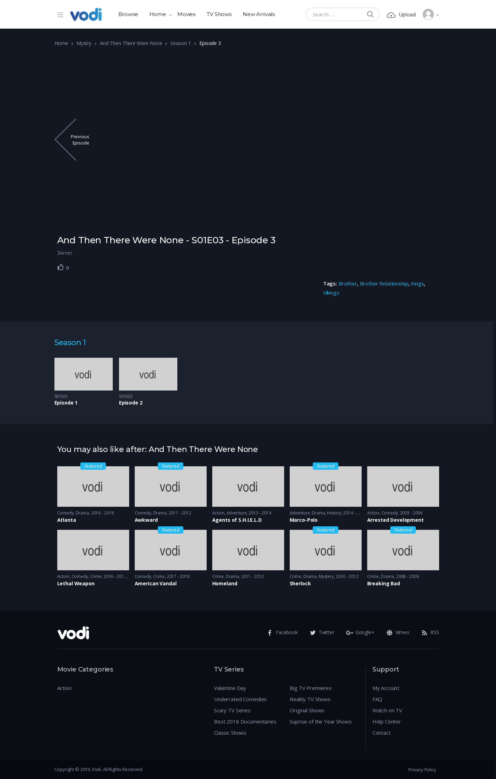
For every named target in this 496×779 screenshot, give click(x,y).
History (334, 513)
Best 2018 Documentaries (245, 721)
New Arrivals (259, 14)
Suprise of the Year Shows (320, 721)
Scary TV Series (232, 710)
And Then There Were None (131, 43)
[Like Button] (60, 267)
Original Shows (307, 710)
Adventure (237, 513)
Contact (381, 732)
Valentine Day (230, 687)
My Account (386, 687)
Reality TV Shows (310, 699)
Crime (96, 576)
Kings (417, 283)
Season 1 (180, 43)
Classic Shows (230, 732)
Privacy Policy (422, 769)
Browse (128, 14)
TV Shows (219, 14)
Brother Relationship (384, 283)
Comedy (65, 513)
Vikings (331, 292)
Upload (401, 15)
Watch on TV (387, 710)
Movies (186, 14)
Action (218, 513)
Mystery (326, 576)
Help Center (386, 721)
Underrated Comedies (240, 699)
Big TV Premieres (311, 687)
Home (157, 14)
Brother (348, 283)
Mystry (83, 43)
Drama (82, 513)
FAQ (377, 699)
